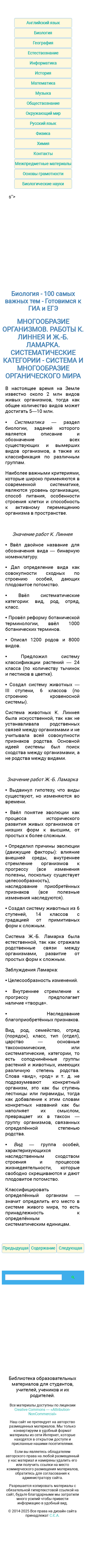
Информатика (43, 63)
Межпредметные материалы (43, 163)
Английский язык (43, 22)
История (43, 73)
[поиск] (33, 1277)
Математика (43, 83)
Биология (43, 32)
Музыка (43, 93)
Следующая (70, 1248)
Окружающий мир (43, 113)
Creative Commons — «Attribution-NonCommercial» (42, 1411)
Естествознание (43, 53)
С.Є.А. (54, 1515)
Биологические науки (43, 183)
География (43, 42)
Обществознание (43, 103)
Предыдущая (15, 1248)
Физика (43, 133)
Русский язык (43, 123)
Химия (43, 143)
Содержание (43, 1248)
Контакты (43, 153)
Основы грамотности (43, 173)
